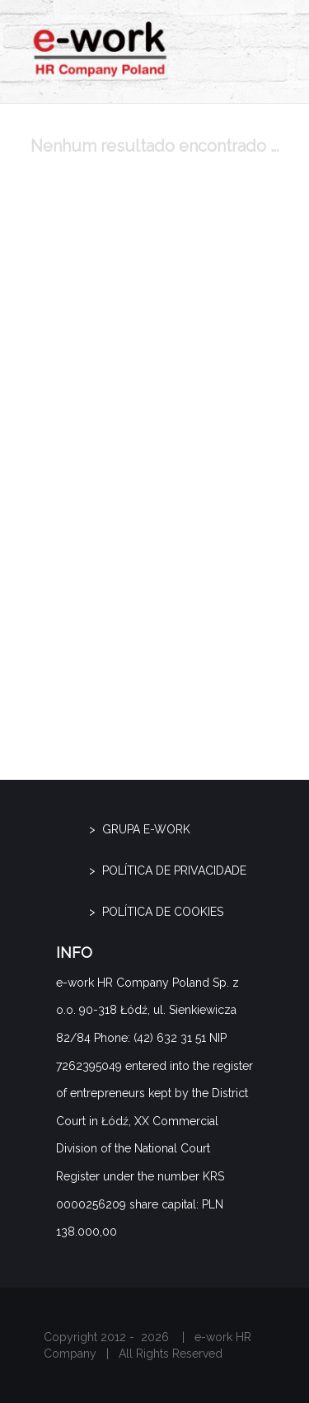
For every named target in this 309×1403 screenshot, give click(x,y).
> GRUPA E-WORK (139, 829)
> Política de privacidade (167, 870)
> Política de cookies (156, 911)
